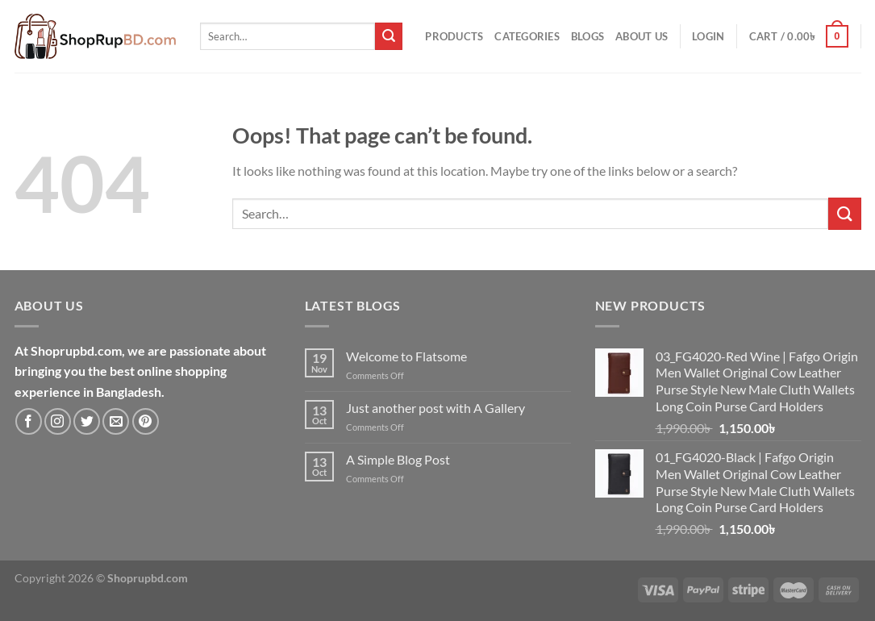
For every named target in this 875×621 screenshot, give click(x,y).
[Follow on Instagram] (57, 421)
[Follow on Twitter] (86, 421)
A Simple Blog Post (398, 459)
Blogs (587, 36)
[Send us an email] (115, 421)
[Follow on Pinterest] (145, 421)
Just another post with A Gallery (435, 407)
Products (454, 36)
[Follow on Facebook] (28, 421)
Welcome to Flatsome (406, 356)
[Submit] (388, 36)
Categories (527, 36)
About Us (641, 36)
